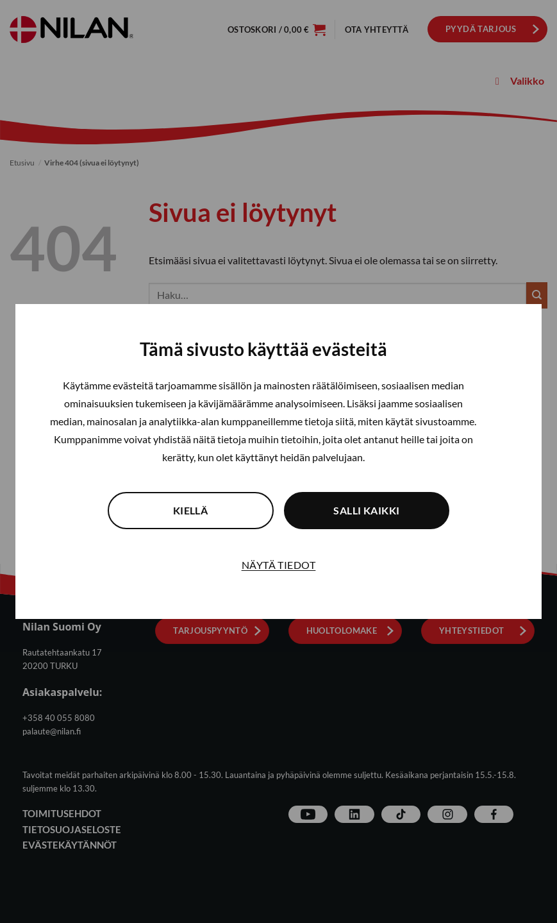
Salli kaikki (381, 510)
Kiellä (176, 510)
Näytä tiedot (279, 565)
